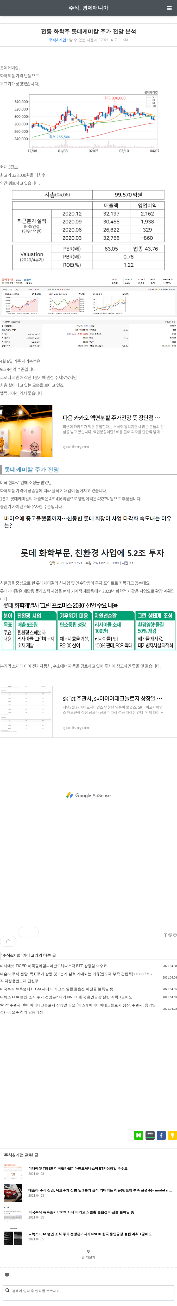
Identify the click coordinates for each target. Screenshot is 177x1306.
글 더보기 (88, 1257)
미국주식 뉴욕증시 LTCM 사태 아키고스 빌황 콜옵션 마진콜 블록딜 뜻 (56, 989)
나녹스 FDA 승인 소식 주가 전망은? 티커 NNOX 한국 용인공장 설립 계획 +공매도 (66, 997)
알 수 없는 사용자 (83, 40)
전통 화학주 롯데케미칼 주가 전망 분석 (88, 31)
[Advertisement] (88, 795)
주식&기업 (57, 40)
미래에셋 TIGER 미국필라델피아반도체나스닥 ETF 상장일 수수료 (53, 966)
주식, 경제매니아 (88, 8)
